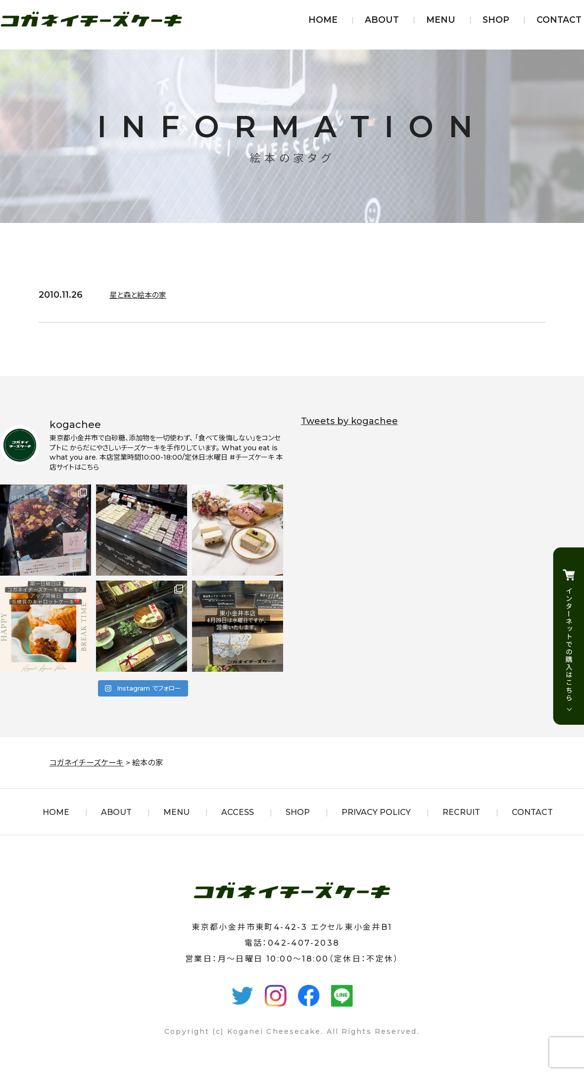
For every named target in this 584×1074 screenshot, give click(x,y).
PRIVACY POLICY (376, 812)
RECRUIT (461, 812)
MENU (440, 19)
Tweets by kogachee (349, 421)
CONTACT (559, 19)
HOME (323, 19)
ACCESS (237, 812)
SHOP (496, 19)
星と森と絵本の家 (143, 294)
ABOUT (382, 19)
